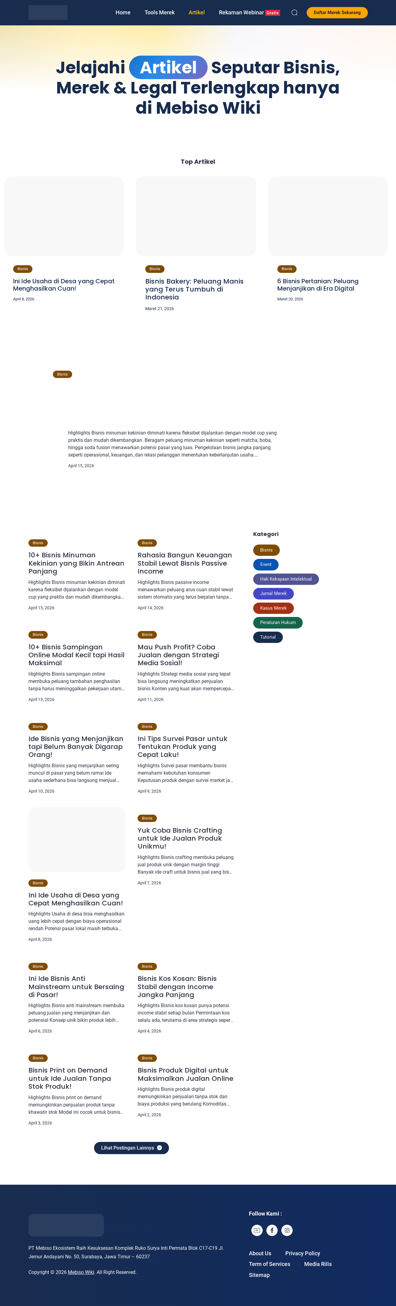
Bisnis (22, 268)
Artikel (197, 12)
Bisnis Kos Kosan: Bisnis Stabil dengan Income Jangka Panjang (177, 987)
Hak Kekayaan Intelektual (286, 579)
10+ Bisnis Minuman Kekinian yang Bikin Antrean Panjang (191, 399)
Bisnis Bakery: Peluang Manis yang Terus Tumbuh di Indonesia (194, 289)
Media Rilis (318, 1264)
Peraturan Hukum (278, 622)
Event (266, 564)
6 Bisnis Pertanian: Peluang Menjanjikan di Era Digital (318, 284)
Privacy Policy (302, 1253)
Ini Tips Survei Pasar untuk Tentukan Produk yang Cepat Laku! (183, 747)
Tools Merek (160, 12)
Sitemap (259, 1275)
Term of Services (269, 1264)
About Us (260, 1253)
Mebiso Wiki (81, 1272)
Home (123, 12)
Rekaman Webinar (249, 12)
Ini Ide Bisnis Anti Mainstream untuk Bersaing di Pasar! (76, 987)
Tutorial (268, 637)
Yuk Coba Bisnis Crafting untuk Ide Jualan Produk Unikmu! (180, 839)
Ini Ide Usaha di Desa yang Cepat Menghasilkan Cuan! (64, 284)
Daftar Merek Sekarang (337, 12)
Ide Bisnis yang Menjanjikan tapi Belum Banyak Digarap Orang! (76, 747)
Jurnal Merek (273, 593)
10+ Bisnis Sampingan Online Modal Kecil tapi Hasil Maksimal (76, 655)
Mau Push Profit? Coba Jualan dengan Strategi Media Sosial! (178, 655)
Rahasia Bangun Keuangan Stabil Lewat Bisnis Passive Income (185, 563)
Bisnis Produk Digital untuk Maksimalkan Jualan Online (185, 1074)
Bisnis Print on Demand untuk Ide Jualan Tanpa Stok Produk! (69, 1078)
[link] (257, 1230)
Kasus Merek (273, 608)
